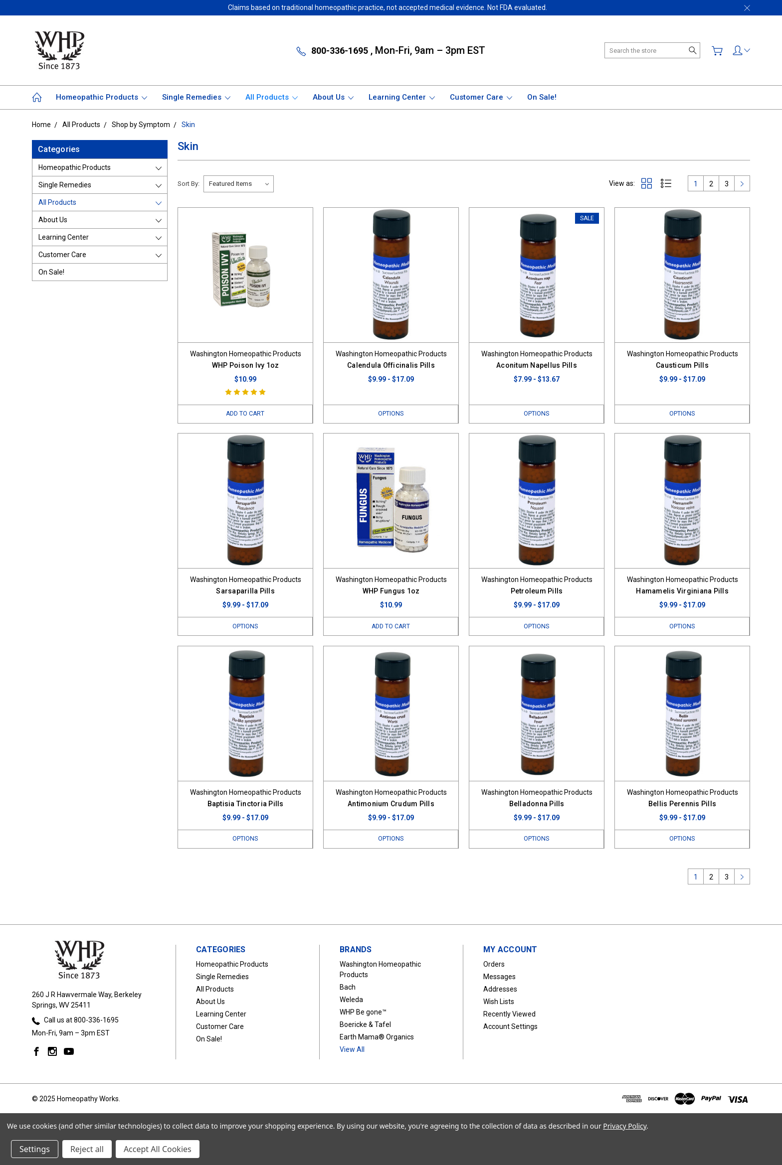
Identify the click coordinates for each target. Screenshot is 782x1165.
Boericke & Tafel (365, 1025)
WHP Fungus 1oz (391, 591)
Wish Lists (498, 1003)
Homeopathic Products (101, 97)
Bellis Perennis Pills (682, 804)
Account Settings (510, 1027)
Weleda (351, 1001)
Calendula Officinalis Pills (391, 365)
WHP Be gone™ (363, 1013)
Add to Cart (245, 414)
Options (391, 414)
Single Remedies (196, 97)
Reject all (87, 1149)
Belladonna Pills (537, 804)
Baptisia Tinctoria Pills (245, 804)
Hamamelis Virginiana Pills (682, 591)
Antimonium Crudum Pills (391, 804)
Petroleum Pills (537, 591)
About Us (333, 97)
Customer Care (481, 97)
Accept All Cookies (158, 1149)
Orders (494, 965)
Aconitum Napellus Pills (536, 365)
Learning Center (402, 97)
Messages (499, 978)
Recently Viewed (509, 1015)
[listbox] (238, 183)
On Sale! (542, 97)
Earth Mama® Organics (377, 1038)
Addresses (500, 990)
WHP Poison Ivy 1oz (245, 365)
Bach (348, 988)
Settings (34, 1149)
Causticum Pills (682, 365)
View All (352, 1050)
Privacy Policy (624, 1126)
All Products (271, 97)
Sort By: (188, 183)
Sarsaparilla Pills (245, 591)
